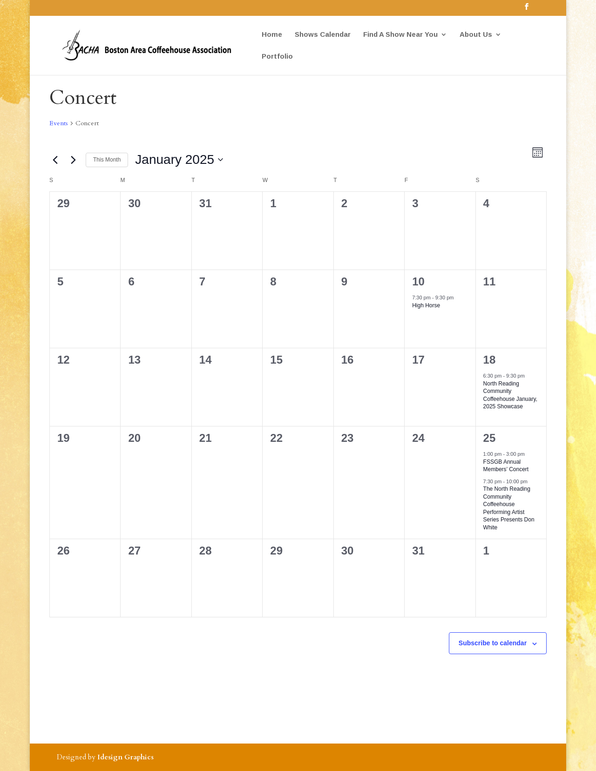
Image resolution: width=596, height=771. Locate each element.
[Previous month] (55, 159)
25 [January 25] (489, 438)
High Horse (426, 305)
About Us (476, 34)
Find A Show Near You (400, 34)
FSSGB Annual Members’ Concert (506, 466)
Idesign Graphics (125, 757)
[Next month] (73, 159)
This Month (107, 159)
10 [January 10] (418, 281)
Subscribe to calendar (493, 643)
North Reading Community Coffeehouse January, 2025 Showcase (510, 395)
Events (58, 123)
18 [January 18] (489, 359)
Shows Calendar (323, 34)
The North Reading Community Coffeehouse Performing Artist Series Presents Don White (509, 508)
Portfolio (277, 56)
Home (272, 34)
